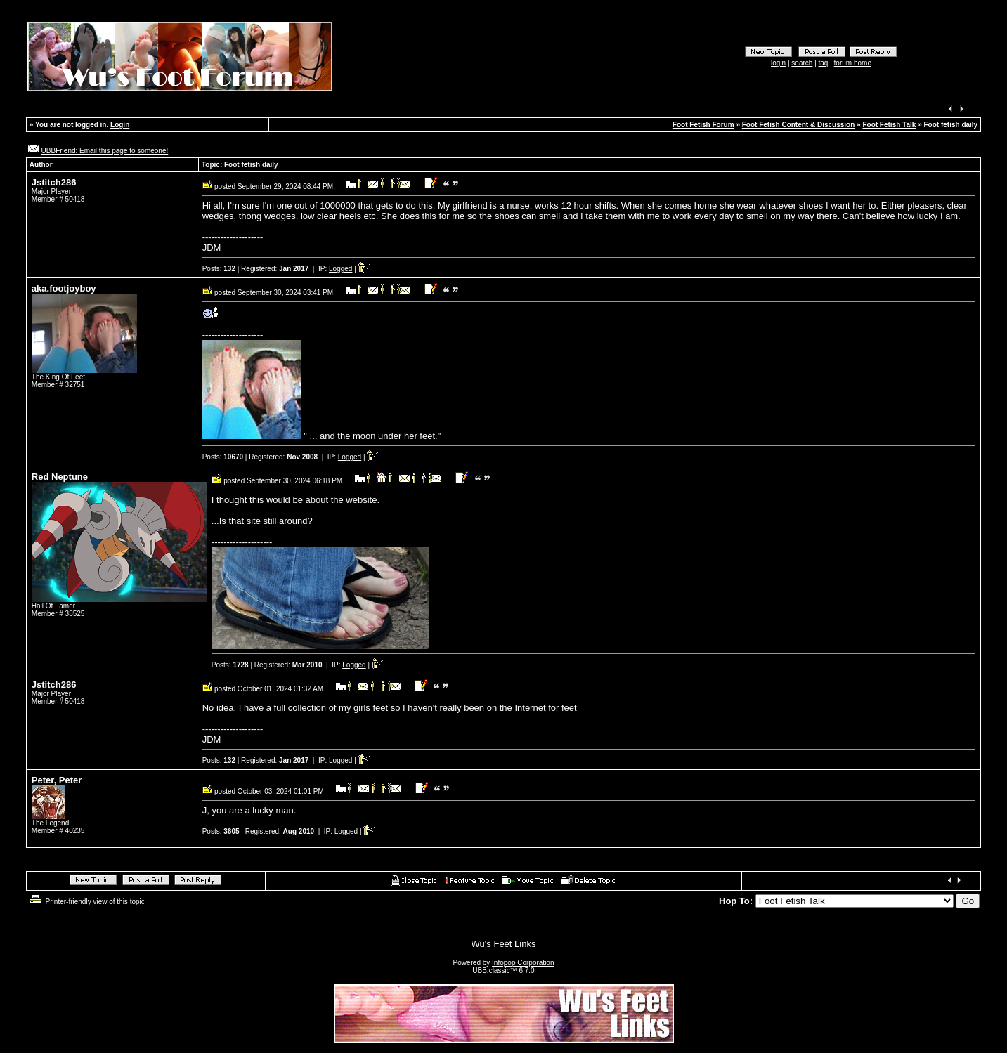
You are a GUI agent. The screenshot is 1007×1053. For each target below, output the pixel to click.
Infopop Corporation (523, 963)
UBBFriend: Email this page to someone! (105, 151)
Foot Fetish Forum (703, 125)
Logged (340, 269)
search (801, 63)
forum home (852, 63)
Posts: (218, 269)
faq (824, 63)
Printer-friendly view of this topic (86, 901)
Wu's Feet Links (504, 943)
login (778, 63)
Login (119, 125)
